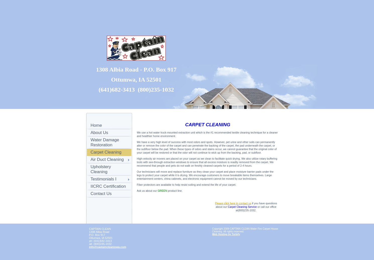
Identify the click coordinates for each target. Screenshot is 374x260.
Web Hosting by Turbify (226, 234)
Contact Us (101, 193)
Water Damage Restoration (105, 142)
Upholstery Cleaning (101, 169)
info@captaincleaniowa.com (107, 246)
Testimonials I (104, 179)
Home (96, 125)
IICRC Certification (108, 186)
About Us (99, 132)
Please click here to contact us (233, 203)
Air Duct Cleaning (107, 159)
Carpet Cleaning (106, 152)
